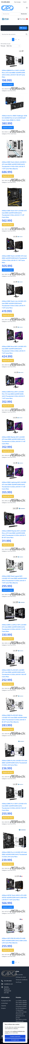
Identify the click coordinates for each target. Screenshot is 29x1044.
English (25, 2)
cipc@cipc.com (8, 984)
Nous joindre (19, 974)
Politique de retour (21, 977)
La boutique (4, 1003)
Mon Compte (17, 2)
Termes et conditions (21, 979)
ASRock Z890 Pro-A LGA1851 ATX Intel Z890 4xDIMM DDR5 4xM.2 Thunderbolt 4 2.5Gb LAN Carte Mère (14, 854)
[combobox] (11, 13)
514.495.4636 (5, 2)
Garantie (3, 1005)
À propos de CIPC (6, 1000)
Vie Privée (18, 982)
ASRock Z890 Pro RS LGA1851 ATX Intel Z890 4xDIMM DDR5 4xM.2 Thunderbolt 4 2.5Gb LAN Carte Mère (14, 763)
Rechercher (24, 14)
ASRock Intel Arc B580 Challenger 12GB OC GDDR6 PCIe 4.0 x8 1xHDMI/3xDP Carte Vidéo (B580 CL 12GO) (14, 118)
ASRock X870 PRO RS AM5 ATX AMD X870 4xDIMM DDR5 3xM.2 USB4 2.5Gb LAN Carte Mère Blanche (14, 941)
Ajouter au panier (8, 84)
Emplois (3, 1008)
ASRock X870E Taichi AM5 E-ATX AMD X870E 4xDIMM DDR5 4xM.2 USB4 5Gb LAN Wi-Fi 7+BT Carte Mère (14, 897)
